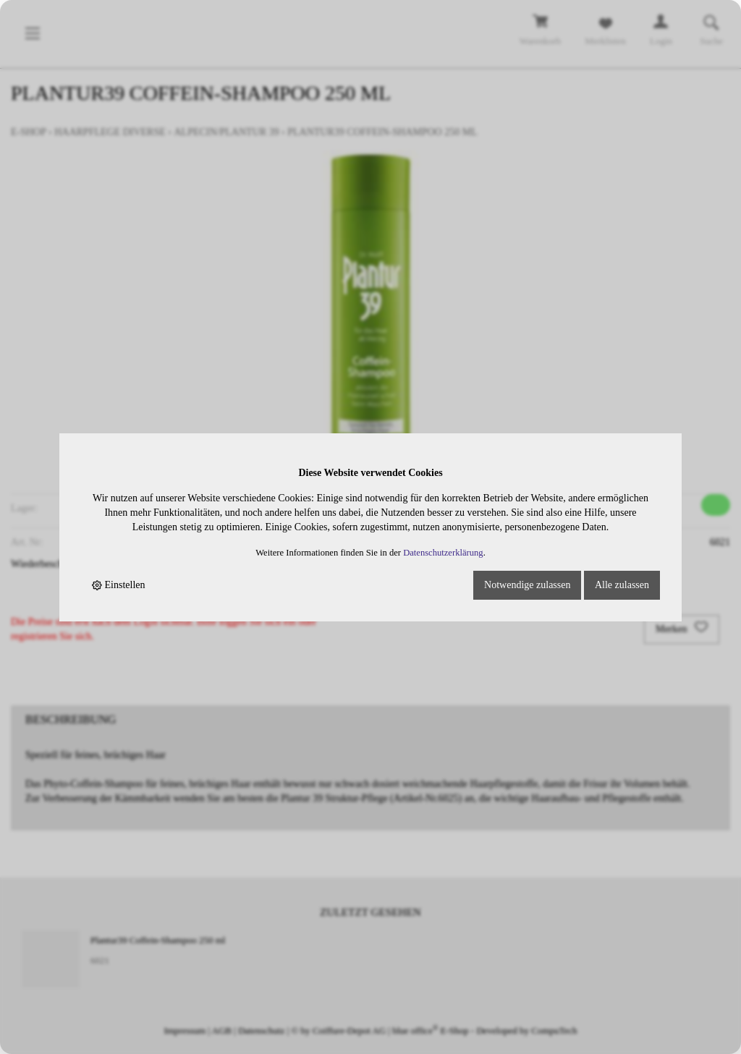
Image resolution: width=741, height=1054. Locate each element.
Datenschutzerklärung (443, 553)
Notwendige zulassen (527, 584)
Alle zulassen (622, 584)
